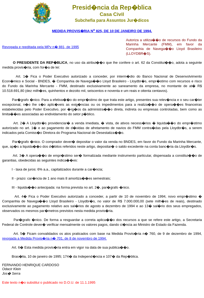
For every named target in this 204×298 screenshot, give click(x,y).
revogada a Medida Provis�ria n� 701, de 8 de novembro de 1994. (54, 238)
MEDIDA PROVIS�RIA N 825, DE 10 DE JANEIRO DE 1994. (102, 31)
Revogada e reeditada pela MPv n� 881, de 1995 (40, 47)
